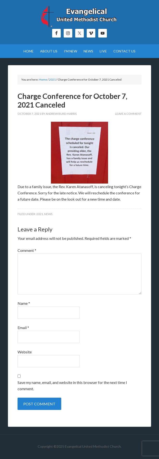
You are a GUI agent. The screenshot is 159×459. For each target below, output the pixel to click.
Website (25, 352)
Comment (27, 250)
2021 (39, 214)
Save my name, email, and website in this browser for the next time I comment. (72, 385)
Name (24, 303)
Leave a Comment (128, 113)
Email (23, 327)
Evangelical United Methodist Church (79, 17)
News (48, 214)
